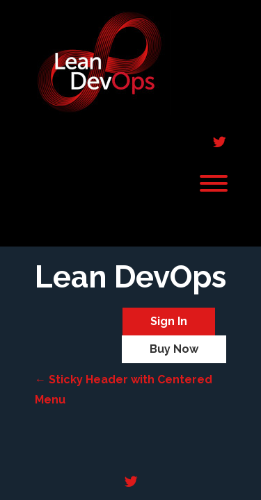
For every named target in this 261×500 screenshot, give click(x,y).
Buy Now (174, 349)
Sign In (168, 321)
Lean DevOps (130, 277)
